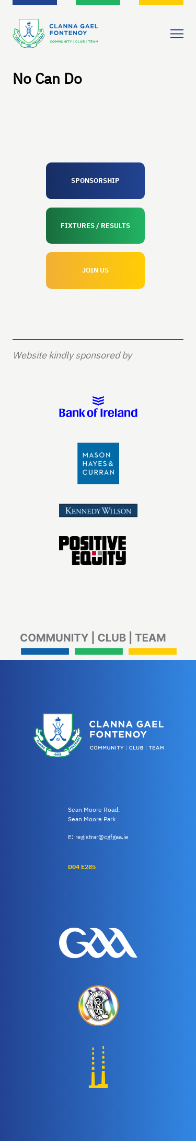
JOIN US (95, 270)
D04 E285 (82, 867)
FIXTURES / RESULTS (95, 225)
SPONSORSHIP (95, 180)
